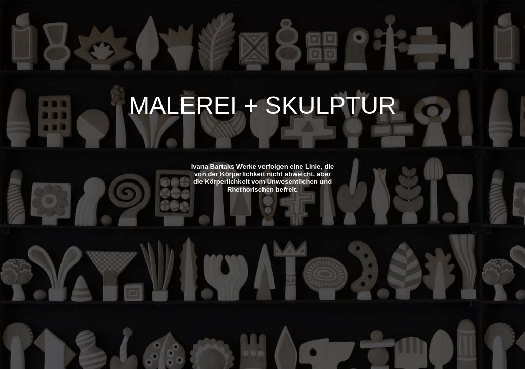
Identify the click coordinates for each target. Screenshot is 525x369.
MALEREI (183, 105)
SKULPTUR (330, 105)
